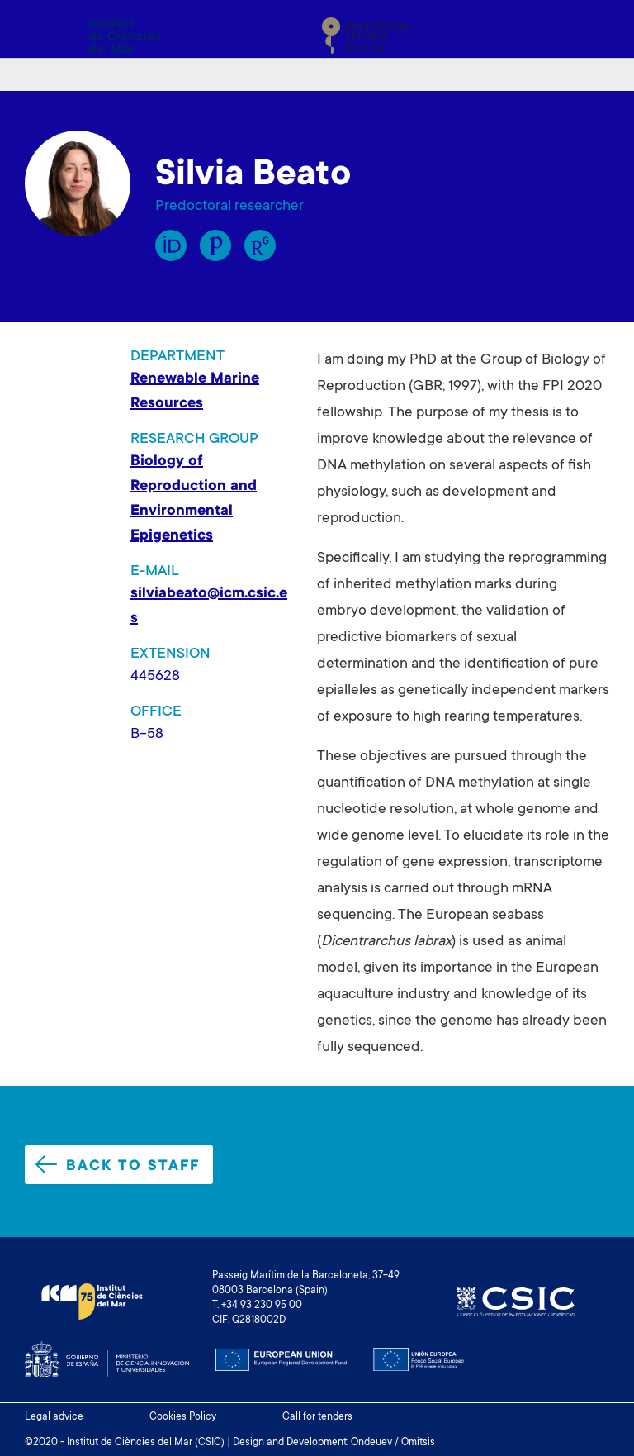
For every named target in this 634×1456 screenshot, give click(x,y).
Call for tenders (317, 1417)
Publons (215, 245)
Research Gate (260, 245)
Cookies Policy (182, 1417)
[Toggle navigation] (590, 35)
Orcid (171, 245)
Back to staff (117, 1165)
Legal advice (54, 1417)
